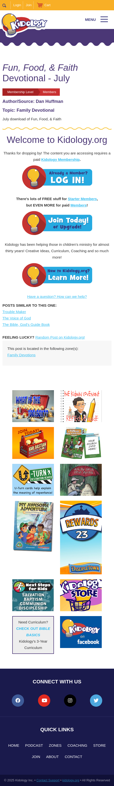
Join (29, 5)
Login (17, 5)
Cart (47, 5)
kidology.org (70, 780)
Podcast (34, 745)
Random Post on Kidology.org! (60, 337)
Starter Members (82, 199)
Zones (55, 745)
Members (78, 205)
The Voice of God (16, 318)
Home (13, 745)
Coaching (77, 745)
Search (6, 5)
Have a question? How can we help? (57, 296)
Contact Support (47, 780)
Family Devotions (21, 355)
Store (99, 745)
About (52, 757)
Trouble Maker (14, 312)
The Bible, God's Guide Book (26, 324)
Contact (73, 757)
